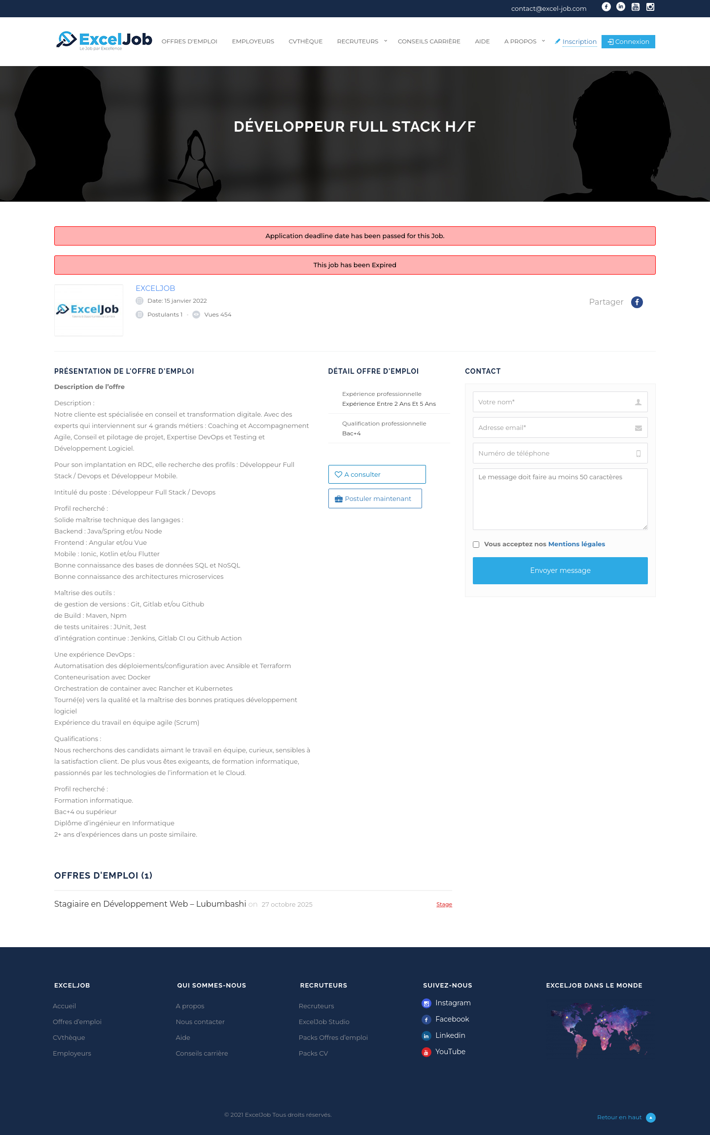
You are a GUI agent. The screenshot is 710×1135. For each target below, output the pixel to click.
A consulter (358, 474)
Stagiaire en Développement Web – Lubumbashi (150, 904)
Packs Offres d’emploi (333, 1037)
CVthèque (305, 41)
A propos (520, 41)
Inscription (580, 41)
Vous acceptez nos (539, 544)
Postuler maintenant (373, 499)
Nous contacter (200, 1022)
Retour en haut (626, 1118)
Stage (444, 904)
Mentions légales (576, 544)
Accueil (64, 1006)
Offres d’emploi (189, 41)
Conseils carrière (429, 41)
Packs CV (313, 1053)
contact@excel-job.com (549, 8)
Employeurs (253, 41)
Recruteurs (358, 41)
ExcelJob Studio (324, 1022)
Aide (482, 41)
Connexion (628, 41)
